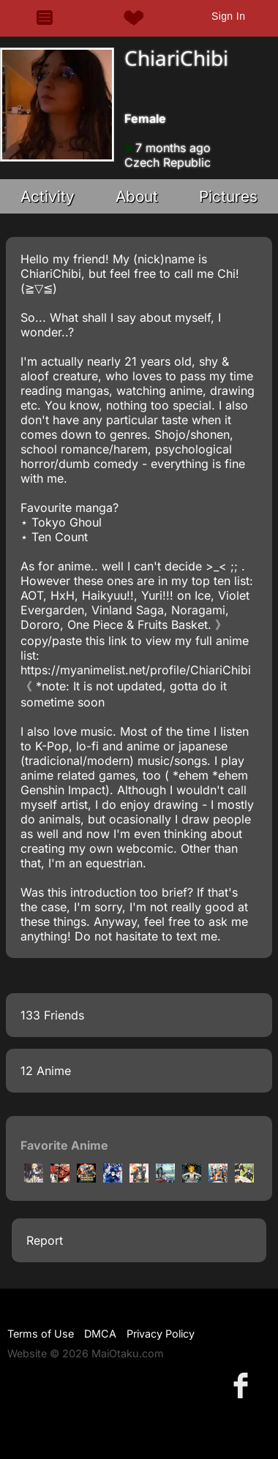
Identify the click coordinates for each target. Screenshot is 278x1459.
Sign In (228, 16)
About (137, 196)
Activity (47, 196)
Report (44, 1240)
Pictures (228, 196)
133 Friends (52, 1015)
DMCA (100, 1333)
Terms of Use (40, 1333)
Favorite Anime (64, 1145)
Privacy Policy (161, 1333)
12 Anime (45, 1070)
